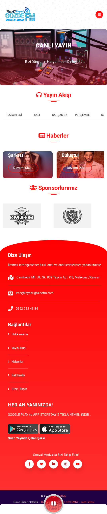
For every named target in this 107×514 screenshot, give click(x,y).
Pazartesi (14, 114)
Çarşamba (59, 114)
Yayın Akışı (17, 348)
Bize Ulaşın (17, 389)
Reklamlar (16, 375)
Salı (37, 114)
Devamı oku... (23, 168)
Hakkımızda (18, 334)
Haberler (15, 361)
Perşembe (82, 114)
